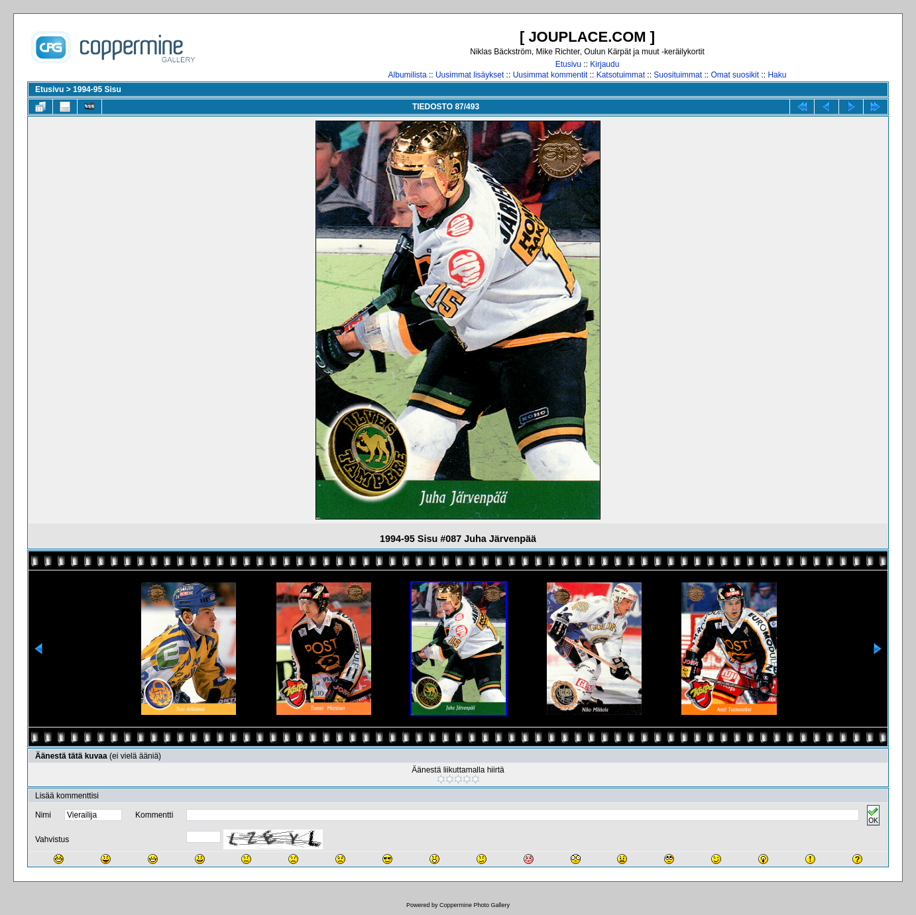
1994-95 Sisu (97, 89)
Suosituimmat (678, 75)
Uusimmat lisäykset (469, 75)
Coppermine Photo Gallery (474, 905)
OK (873, 815)
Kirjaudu (604, 64)
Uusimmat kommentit (550, 75)
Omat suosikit (735, 75)
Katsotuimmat (621, 75)
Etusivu (568, 64)
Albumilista (407, 75)
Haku (777, 75)
